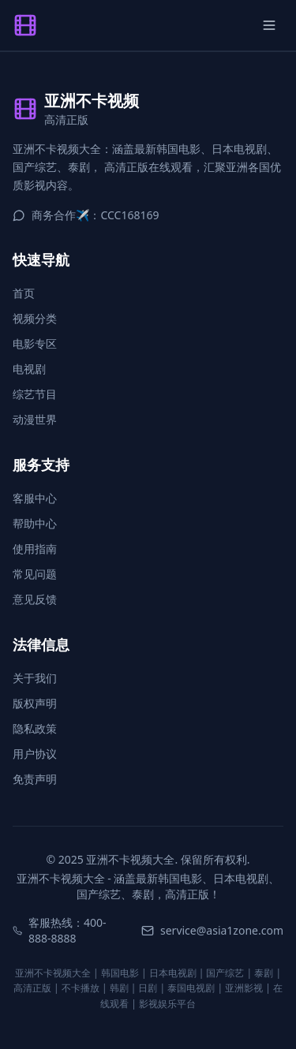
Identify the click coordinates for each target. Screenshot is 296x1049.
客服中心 (35, 498)
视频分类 (35, 318)
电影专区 (35, 343)
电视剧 (29, 368)
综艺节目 (35, 393)
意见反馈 (35, 599)
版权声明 (35, 703)
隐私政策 (35, 728)
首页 (24, 293)
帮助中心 (35, 523)
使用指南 (35, 548)
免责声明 (35, 778)
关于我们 (35, 677)
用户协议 (35, 753)
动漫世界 (35, 419)
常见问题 (35, 573)
